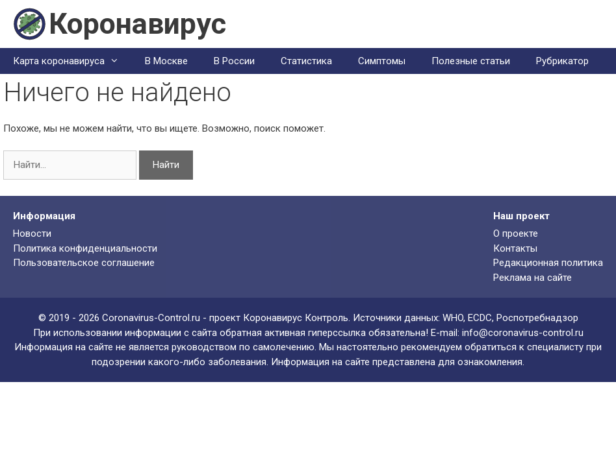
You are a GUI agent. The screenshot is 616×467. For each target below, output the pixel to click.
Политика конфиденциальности (85, 248)
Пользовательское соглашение (84, 263)
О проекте (515, 233)
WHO (453, 318)
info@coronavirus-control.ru (523, 333)
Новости (32, 233)
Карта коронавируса (72, 61)
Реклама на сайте (532, 277)
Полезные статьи (470, 61)
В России (234, 61)
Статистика (306, 61)
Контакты (515, 248)
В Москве (166, 61)
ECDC (480, 318)
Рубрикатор (562, 61)
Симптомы (381, 61)
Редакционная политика (548, 263)
